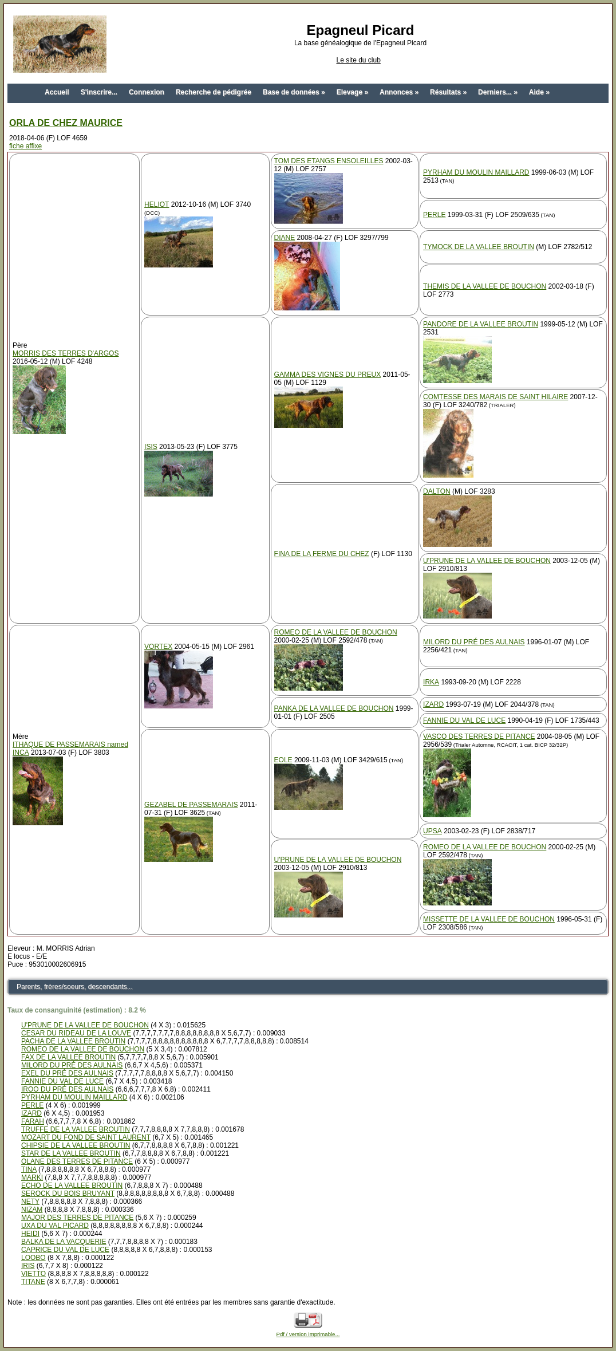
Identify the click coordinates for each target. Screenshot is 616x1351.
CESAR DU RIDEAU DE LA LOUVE (76, 1033)
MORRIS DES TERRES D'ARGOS (66, 353)
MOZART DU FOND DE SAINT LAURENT (86, 1137)
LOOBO (33, 1258)
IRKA (431, 682)
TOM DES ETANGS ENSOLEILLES (329, 161)
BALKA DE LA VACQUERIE (63, 1242)
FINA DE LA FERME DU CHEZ (321, 554)
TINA (29, 1169)
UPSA (432, 831)
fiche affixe (25, 146)
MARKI (32, 1177)
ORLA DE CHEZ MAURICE (66, 123)
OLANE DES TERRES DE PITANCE (77, 1161)
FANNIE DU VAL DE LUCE (464, 720)
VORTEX (158, 647)
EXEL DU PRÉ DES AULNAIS (67, 1073)
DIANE (284, 238)
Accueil (57, 92)
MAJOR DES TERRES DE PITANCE (77, 1218)
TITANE (33, 1282)
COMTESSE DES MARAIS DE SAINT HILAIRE (495, 397)
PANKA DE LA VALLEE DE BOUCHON (334, 708)
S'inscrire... (99, 92)
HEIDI (30, 1234)
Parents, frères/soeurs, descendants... (75, 987)
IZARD (433, 704)
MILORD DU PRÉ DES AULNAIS (473, 642)
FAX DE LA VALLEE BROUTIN (68, 1057)
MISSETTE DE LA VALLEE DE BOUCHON (489, 919)
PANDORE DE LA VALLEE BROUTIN (480, 324)
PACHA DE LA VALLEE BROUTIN (73, 1041)
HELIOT (156, 204)
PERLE (434, 215)
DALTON (437, 491)
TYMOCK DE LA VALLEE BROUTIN (478, 247)
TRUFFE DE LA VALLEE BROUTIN (75, 1129)
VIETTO (33, 1274)
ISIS (150, 447)
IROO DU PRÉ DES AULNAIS (67, 1089)
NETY (30, 1202)
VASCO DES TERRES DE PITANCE (479, 736)
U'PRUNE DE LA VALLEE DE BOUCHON (487, 561)
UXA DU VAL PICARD (55, 1226)
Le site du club (358, 60)
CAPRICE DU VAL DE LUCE (65, 1250)
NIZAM (31, 1210)
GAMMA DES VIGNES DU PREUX (327, 375)
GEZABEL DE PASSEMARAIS (191, 805)
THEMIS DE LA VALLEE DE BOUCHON (484, 286)
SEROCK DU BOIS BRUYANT (67, 1193)
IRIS (27, 1266)
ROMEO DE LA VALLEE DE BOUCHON (335, 632)
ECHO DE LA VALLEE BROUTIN (72, 1185)
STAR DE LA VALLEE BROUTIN (71, 1153)
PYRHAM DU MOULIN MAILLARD (476, 172)
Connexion (146, 92)
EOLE (283, 760)
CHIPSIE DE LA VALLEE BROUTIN (76, 1145)
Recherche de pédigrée (213, 92)
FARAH (32, 1121)
